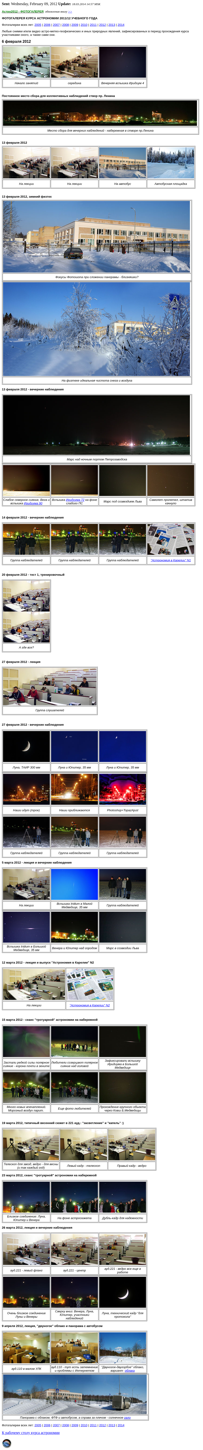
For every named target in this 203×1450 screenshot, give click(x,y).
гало (127, 1417)
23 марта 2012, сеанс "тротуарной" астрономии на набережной (49, 1175)
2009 (74, 25)
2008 (65, 25)
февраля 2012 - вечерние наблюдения (33, 724)
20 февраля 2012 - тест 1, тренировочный (33, 574)
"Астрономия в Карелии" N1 (171, 560)
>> (70, 11)
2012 (102, 25)
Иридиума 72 (75, 500)
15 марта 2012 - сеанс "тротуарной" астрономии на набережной (50, 1019)
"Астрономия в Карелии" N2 (90, 1005)
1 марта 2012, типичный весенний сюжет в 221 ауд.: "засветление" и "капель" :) (63, 1123)
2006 (47, 25)
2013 (111, 25)
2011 (93, 25)
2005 (38, 25)
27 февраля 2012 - (16, 662)
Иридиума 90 (33, 503)
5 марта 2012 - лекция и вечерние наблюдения (37, 862)
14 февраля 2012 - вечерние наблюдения (33, 517)
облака (130, 1370)
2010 (84, 25)
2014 (121, 25)
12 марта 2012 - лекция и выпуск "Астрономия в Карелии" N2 (48, 962)
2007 (56, 25)
